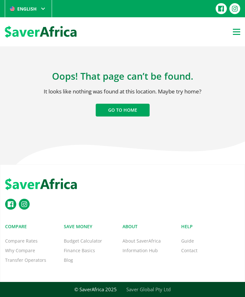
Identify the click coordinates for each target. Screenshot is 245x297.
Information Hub (140, 250)
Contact (189, 250)
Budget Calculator (83, 241)
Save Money (78, 226)
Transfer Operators (25, 260)
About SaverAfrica (141, 241)
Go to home (122, 110)
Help (187, 226)
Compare (16, 226)
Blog (68, 260)
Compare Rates (21, 241)
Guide (187, 241)
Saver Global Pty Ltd (148, 289)
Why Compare (20, 250)
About (129, 226)
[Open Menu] (236, 32)
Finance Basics (79, 250)
